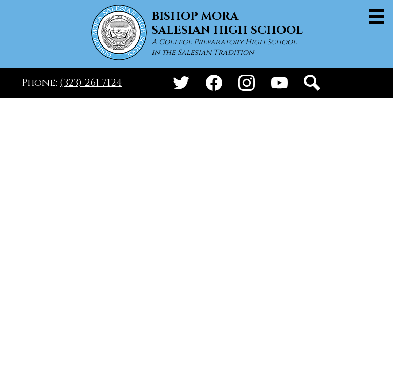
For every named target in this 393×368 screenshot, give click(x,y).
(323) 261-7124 (91, 82)
